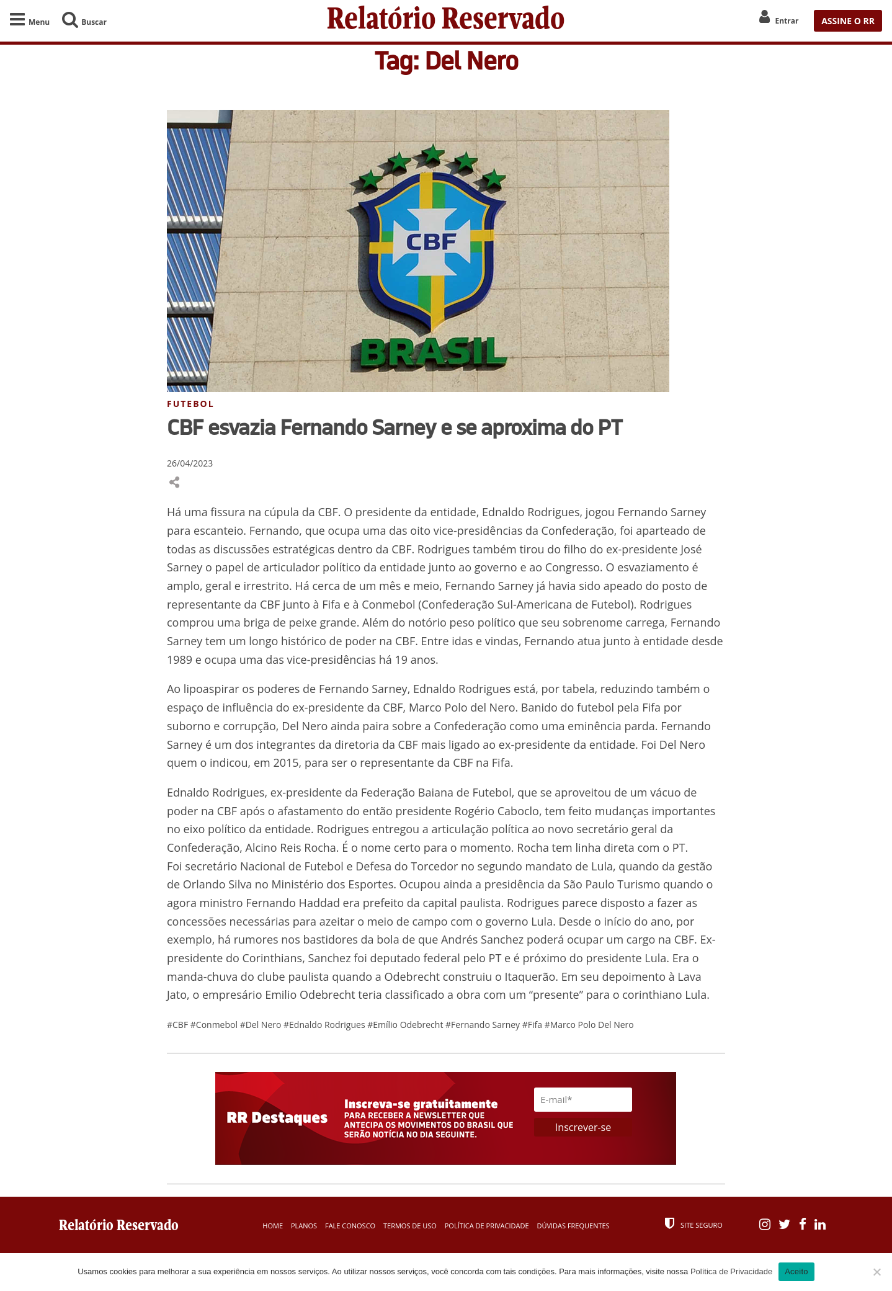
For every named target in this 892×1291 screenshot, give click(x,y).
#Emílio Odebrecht (406, 1024)
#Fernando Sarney (483, 1024)
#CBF (178, 1024)
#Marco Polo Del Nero (589, 1024)
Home (272, 1225)
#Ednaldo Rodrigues (325, 1024)
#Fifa (533, 1024)
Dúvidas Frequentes (573, 1225)
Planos (304, 1225)
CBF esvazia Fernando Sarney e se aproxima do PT (394, 426)
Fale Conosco (350, 1225)
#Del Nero (261, 1024)
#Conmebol (215, 1024)
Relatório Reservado (446, 21)
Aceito (796, 1271)
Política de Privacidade (487, 1225)
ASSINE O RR (848, 21)
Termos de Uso (410, 1225)
